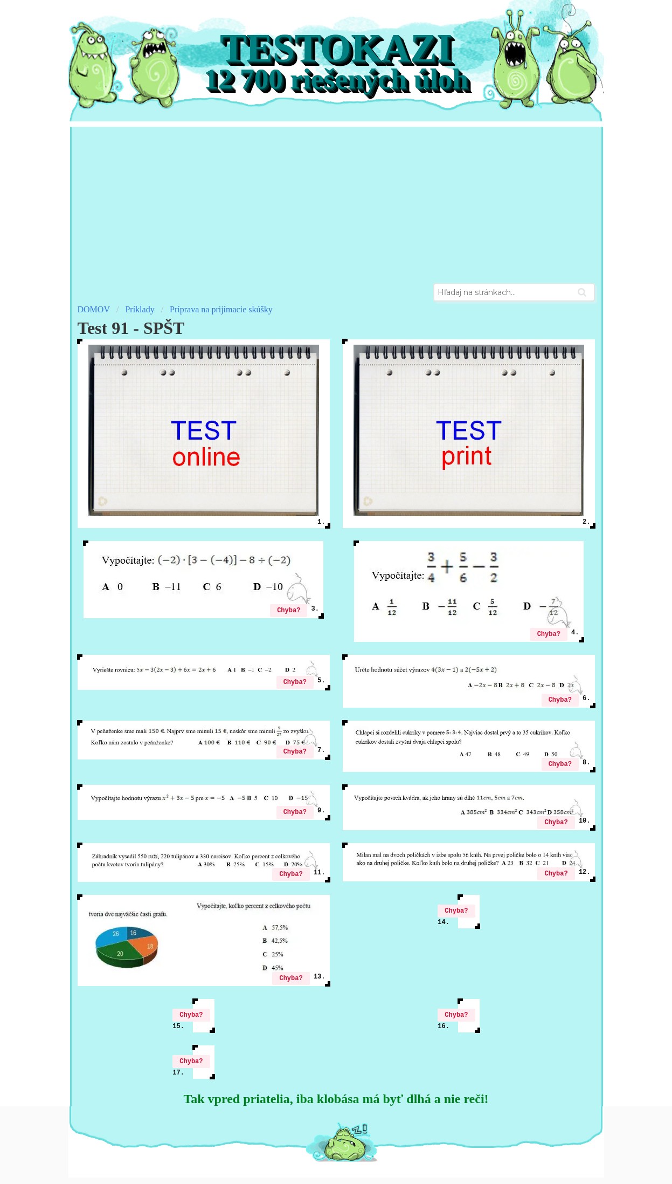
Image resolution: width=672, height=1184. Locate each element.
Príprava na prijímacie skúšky (221, 309)
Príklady (139, 309)
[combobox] (514, 292)
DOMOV (94, 309)
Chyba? (288, 610)
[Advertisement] (336, 202)
